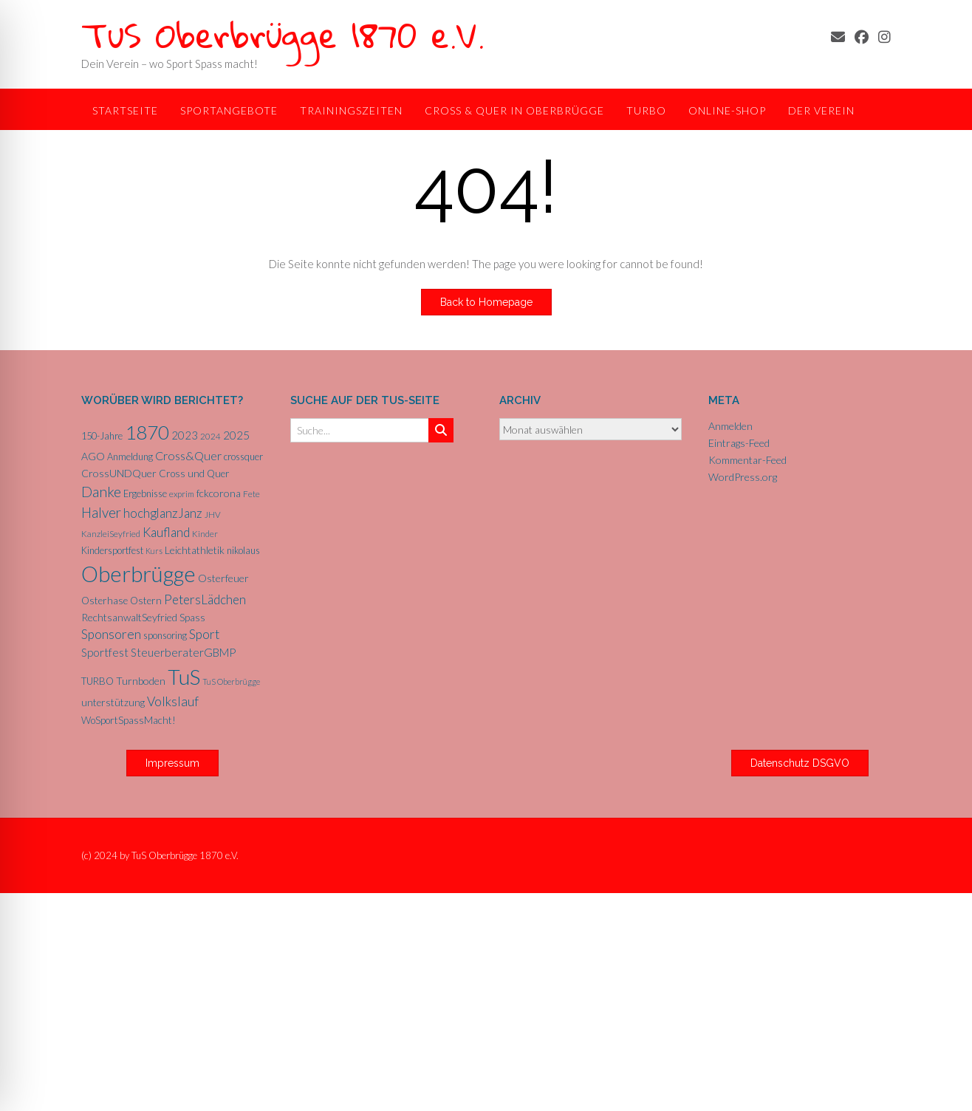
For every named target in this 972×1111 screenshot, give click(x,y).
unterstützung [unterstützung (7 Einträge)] (113, 702)
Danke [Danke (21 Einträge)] (101, 491)
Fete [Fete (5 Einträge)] (251, 493)
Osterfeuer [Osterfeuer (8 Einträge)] (223, 578)
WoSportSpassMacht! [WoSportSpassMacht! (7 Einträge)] (128, 720)
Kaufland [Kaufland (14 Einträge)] (166, 532)
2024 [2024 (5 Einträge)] (210, 436)
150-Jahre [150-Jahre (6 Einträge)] (102, 436)
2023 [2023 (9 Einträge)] (184, 435)
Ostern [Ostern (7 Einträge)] (146, 600)
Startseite (125, 110)
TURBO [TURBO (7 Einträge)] (97, 681)
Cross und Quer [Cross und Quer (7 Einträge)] (194, 473)
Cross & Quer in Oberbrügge (514, 110)
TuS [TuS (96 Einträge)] (184, 676)
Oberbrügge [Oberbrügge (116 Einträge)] (138, 574)
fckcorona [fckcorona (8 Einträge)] (218, 493)
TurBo (646, 110)
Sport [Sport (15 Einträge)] (204, 634)
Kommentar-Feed (747, 460)
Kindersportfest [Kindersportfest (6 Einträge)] (112, 550)
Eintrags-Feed (739, 443)
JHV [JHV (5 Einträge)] (213, 514)
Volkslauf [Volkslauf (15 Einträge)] (173, 701)
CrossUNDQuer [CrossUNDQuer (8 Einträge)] (119, 473)
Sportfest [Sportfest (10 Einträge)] (105, 652)
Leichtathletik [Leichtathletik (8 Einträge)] (195, 550)
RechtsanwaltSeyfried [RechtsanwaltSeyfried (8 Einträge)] (129, 617)
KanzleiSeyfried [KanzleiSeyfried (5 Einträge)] (110, 533)
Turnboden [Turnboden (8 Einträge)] (140, 680)
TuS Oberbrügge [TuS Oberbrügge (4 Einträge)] (231, 681)
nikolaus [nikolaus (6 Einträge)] (243, 550)
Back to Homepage (486, 302)
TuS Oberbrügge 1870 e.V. (283, 34)
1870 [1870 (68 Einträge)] (147, 432)
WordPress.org (742, 477)
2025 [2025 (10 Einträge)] (236, 435)
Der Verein (821, 110)
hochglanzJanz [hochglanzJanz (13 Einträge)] (162, 513)
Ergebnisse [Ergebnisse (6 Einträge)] (145, 493)
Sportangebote (229, 110)
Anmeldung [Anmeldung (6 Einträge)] (130, 456)
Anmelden (730, 426)
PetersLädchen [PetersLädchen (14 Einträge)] (205, 599)
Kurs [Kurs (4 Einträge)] (154, 551)
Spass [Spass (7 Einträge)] (192, 617)
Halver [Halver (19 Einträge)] (101, 512)
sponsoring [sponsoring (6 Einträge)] (165, 635)
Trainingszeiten (351, 110)
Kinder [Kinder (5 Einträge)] (205, 533)
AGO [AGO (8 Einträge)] (93, 456)
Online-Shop (727, 110)
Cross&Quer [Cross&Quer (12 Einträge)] (188, 455)
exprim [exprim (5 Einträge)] (181, 493)
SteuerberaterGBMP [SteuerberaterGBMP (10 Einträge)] (183, 652)
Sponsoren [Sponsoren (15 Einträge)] (111, 634)
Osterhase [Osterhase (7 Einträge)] (104, 600)
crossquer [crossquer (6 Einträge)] (243, 456)
